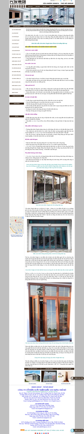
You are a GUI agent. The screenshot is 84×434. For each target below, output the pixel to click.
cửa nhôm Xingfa (43, 35)
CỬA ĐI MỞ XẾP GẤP (16, 50)
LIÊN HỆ (65, 6)
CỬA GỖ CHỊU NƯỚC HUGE (66, 368)
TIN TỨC (58, 6)
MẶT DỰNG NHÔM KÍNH (16, 75)
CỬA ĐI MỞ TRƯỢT (15, 47)
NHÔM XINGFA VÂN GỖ (16, 61)
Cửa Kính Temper (49, 383)
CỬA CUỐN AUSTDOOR (32, 368)
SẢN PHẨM (38, 6)
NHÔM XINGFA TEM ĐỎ (16, 57)
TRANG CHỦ (30, 6)
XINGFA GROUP (15, 92)
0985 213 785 (68, 0)
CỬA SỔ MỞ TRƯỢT (15, 40)
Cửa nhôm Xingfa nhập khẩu (33, 156)
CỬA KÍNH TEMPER (49, 368)
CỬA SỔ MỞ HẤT (15, 33)
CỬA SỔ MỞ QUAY (15, 36)
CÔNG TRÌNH (51, 6)
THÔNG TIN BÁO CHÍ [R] (16, 89)
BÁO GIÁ (44, 6)
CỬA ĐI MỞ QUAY (15, 43)
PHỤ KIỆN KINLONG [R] (16, 68)
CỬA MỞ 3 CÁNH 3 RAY (16, 54)
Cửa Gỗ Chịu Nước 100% (65, 383)
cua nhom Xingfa (36, 121)
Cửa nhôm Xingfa (30, 146)
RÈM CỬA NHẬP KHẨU (16, 82)
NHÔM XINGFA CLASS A (16, 85)
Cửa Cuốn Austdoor (32, 383)
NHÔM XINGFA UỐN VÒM (16, 64)
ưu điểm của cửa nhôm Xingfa (37, 273)
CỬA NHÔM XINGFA (16, 26)
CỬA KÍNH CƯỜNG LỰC (16, 78)
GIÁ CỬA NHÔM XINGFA (16, 29)
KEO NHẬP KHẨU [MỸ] (16, 71)
